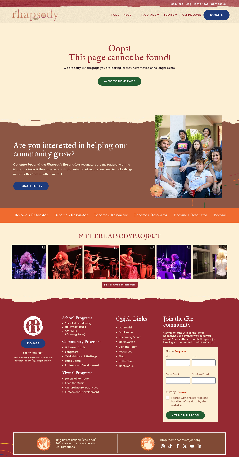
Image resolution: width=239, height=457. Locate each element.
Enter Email (172, 369)
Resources (176, 4)
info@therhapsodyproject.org (180, 435)
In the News (201, 4)
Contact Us (218, 4)
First (168, 351)
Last (194, 351)
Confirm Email (200, 369)
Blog (188, 4)
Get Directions (65, 442)
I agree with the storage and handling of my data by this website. (189, 397)
